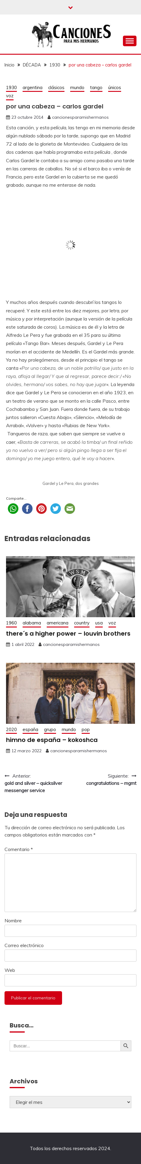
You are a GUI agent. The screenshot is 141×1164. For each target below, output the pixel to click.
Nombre (13, 920)
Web (10, 970)
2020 (11, 729)
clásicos (56, 87)
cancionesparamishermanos (80, 117)
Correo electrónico (24, 945)
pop (86, 729)
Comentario (19, 849)
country (81, 623)
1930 (11, 87)
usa (99, 623)
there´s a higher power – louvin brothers (68, 633)
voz (10, 95)
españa (30, 729)
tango (96, 87)
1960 (11, 623)
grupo (50, 729)
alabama (32, 623)
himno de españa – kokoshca (52, 740)
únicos (114, 87)
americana (57, 623)
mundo (77, 87)
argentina (32, 87)
